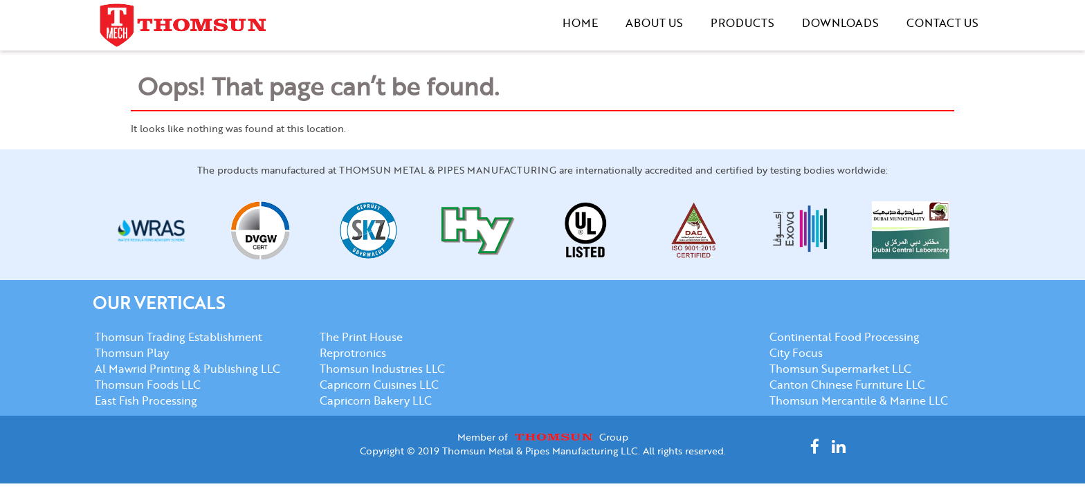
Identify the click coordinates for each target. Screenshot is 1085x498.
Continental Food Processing (844, 336)
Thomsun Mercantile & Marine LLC (858, 400)
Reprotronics (353, 352)
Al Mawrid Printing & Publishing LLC (187, 368)
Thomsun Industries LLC (382, 368)
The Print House (361, 336)
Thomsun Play (132, 352)
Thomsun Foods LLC (148, 384)
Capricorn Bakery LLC (376, 400)
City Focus (796, 352)
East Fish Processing (146, 400)
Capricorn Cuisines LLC (379, 384)
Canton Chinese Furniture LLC (847, 384)
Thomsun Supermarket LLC (840, 368)
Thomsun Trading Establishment (178, 336)
